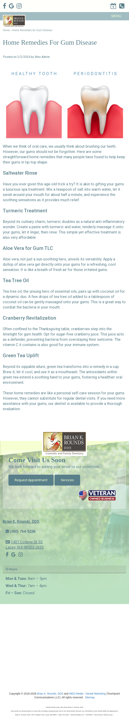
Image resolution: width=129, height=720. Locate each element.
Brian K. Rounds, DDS (21, 521)
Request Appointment (31, 480)
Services (67, 480)
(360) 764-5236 (23, 531)
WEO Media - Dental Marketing (87, 693)
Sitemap (90, 697)
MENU (116, 16)
